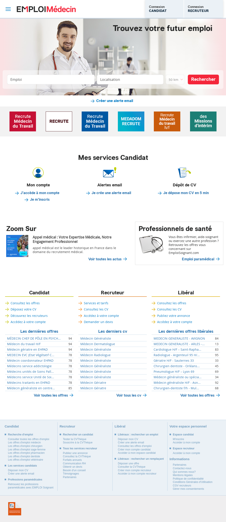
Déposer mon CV (18, 470)
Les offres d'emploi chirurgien (25, 446)
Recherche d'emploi (20, 434)
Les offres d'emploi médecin (24, 442)
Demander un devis (98, 322)
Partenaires (69, 477)
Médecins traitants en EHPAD (28, 383)
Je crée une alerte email (111, 193)
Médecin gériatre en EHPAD (27, 350)
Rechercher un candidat (78, 434)
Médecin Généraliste (95, 338)
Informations (180, 459)
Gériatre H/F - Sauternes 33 (174, 361)
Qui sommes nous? (184, 471)
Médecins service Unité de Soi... (30, 377)
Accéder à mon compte (186, 442)
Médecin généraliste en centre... (31, 388)
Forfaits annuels (72, 459)
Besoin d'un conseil (74, 470)
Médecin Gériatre (93, 383)
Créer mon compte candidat (134, 449)
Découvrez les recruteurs (29, 316)
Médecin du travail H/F (24, 344)
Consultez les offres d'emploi (135, 446)
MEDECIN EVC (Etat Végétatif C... (30, 355)
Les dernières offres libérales (185, 331)
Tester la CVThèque (74, 439)
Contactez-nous (182, 468)
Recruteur (112, 293)
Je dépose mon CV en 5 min (186, 193)
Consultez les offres (25, 303)
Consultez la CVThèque (77, 456)
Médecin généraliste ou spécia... (178, 377)
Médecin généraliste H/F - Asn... (177, 383)
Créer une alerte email (114, 101)
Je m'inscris (40, 199)
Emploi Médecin (46, 9)
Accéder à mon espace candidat (137, 452)
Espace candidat (183, 434)
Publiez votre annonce (173, 316)
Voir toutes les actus (105, 259)
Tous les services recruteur (80, 448)
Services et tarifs (96, 303)
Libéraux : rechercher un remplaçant (141, 458)
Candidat (39, 293)
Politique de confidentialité (188, 478)
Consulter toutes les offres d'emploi (28, 439)
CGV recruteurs (182, 485)
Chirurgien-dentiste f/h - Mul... (176, 388)
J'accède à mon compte (40, 193)
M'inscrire (178, 439)
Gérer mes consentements (188, 488)
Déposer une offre (128, 463)
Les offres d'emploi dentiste (24, 456)
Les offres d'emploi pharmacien (26, 452)
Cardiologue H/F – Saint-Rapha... (177, 350)
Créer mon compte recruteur (134, 470)
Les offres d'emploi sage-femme (26, 449)
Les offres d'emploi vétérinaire (25, 459)
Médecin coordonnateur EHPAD (30, 361)
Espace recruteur (183, 448)
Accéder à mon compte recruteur (137, 473)
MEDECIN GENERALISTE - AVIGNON (179, 338)
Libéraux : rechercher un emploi (138, 434)
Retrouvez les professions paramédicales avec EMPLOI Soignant (30, 486)
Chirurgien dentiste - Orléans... (177, 366)
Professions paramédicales (25, 479)
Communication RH (74, 463)
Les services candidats (22, 465)
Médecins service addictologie (29, 366)
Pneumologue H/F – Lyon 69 (174, 372)
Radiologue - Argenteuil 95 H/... (177, 355)
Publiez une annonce (75, 453)
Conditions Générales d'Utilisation (193, 482)
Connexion (158, 8)
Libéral (186, 293)
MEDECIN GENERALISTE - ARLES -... (179, 344)
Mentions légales (183, 475)
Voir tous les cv (128, 395)
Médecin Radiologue (95, 355)
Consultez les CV (96, 309)
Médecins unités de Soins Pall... (30, 372)
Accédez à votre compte (28, 322)
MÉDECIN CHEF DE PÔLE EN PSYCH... (34, 338)
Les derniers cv (112, 331)
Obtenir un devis (72, 466)
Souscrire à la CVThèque (77, 442)
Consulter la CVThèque (131, 466)
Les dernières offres (39, 331)
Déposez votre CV (23, 309)
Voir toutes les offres (51, 395)
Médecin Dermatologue (97, 344)
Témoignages (71, 473)
